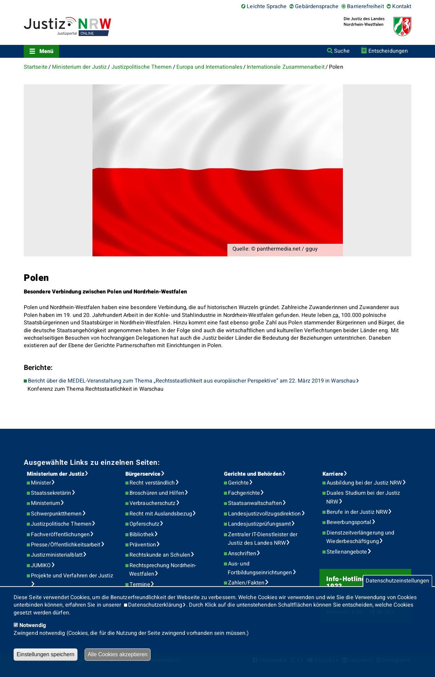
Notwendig (32, 625)
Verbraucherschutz (152, 503)
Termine (139, 584)
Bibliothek (141, 534)
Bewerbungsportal (349, 522)
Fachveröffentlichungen (60, 534)
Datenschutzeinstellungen (397, 581)
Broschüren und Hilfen (156, 493)
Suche (341, 51)
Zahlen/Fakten (246, 583)
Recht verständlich (152, 483)
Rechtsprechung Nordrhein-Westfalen (162, 569)
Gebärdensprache (316, 6)
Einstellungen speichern (45, 654)
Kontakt (401, 6)
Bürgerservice (142, 474)
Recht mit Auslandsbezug (160, 514)
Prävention (142, 545)
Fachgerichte (244, 493)
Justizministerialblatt (57, 555)
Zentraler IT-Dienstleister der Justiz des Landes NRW (262, 538)
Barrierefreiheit (365, 6)
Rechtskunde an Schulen (159, 555)
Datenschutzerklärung (155, 605)
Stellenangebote (347, 552)
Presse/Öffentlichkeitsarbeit (65, 545)
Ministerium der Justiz (79, 67)
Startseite (36, 67)
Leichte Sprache (266, 6)
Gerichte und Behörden (253, 474)
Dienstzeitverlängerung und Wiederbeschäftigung (360, 537)
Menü (46, 51)
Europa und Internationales (209, 67)
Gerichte (238, 483)
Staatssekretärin (51, 493)
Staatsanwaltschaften (255, 503)
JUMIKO (41, 565)
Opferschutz (144, 524)
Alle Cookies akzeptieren (117, 654)
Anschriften (242, 553)
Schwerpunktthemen (56, 514)
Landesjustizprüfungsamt (259, 524)
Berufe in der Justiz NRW (357, 512)
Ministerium (45, 503)
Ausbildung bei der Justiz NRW (364, 483)
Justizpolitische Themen (141, 67)
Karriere (333, 474)
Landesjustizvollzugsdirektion (264, 514)
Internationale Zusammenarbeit (285, 67)
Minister (41, 483)
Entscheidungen (388, 51)
